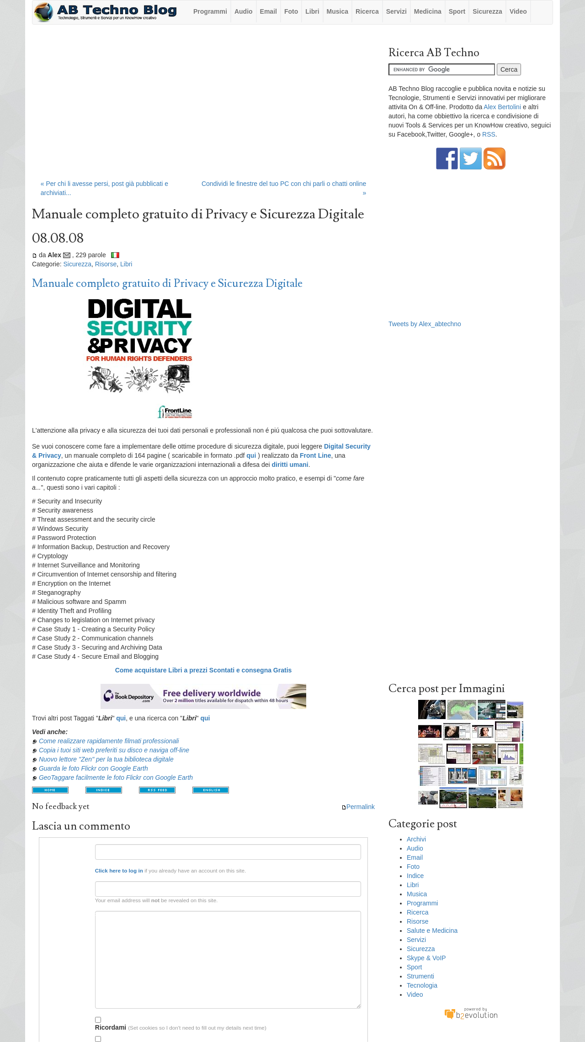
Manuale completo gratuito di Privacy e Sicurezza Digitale (167, 283)
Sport (457, 11)
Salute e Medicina (432, 930)
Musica (337, 11)
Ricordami (110, 1024)
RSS (488, 134)
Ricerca (367, 11)
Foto (291, 11)
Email (268, 11)
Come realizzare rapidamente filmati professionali (109, 741)
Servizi (396, 11)
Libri (312, 11)
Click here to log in (119, 870)
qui (121, 718)
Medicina (427, 11)
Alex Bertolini (502, 107)
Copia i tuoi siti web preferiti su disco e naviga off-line (114, 750)
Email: (81, 884)
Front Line (315, 455)
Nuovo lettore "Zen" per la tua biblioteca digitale (106, 759)
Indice (415, 875)
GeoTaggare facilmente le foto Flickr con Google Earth (116, 777)
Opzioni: (78, 1018)
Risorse (106, 264)
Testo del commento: (68, 914)
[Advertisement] (203, 106)
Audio (243, 11)
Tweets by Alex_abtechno (424, 324)
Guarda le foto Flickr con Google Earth (93, 768)
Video (518, 11)
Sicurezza (487, 11)
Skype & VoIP (426, 958)
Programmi (210, 11)
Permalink (358, 806)
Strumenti (420, 976)
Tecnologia (422, 985)
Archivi (416, 839)
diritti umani (290, 464)
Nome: (81, 847)
